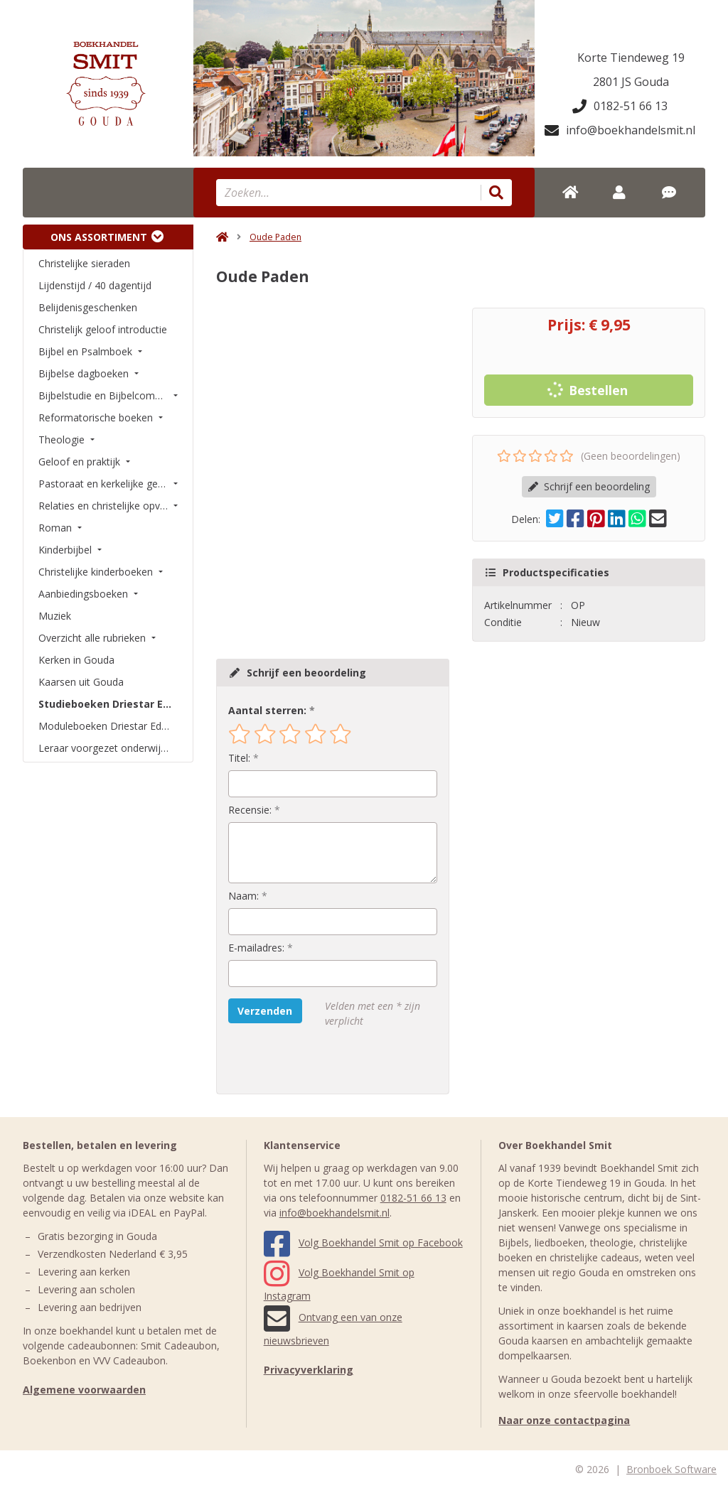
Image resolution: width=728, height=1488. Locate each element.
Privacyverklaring (308, 1369)
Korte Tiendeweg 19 (631, 57)
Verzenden (264, 1011)
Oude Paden (275, 237)
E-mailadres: (256, 947)
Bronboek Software (671, 1469)
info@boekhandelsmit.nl (620, 130)
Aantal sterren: (267, 710)
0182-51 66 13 (620, 106)
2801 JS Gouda (631, 82)
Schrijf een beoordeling (589, 486)
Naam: (243, 895)
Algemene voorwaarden (84, 1389)
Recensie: (250, 809)
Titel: (239, 758)
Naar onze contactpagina (564, 1420)
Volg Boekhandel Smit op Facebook (363, 1242)
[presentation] (319, 1061)
